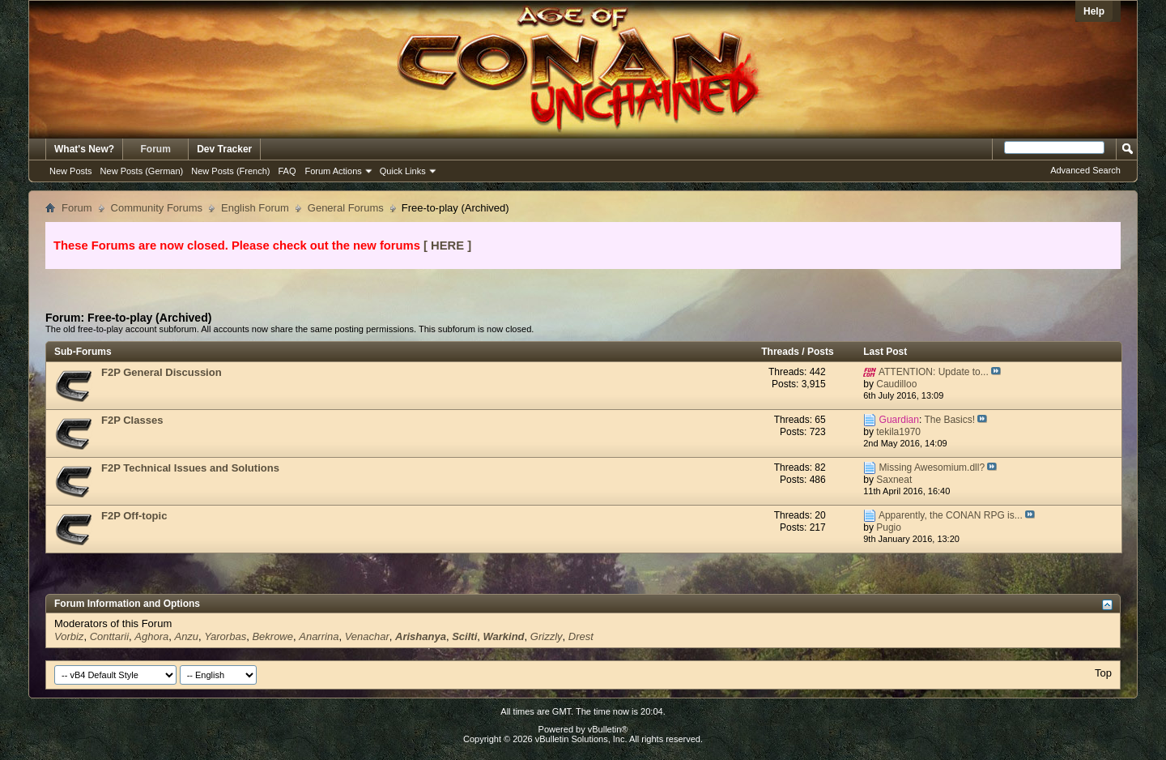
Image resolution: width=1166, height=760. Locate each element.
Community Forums (156, 208)
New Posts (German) (142, 171)
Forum (156, 149)
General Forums (346, 208)
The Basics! (949, 419)
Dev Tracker (224, 149)
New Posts (70, 171)
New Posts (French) (230, 171)
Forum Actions (333, 171)
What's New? (84, 149)
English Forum (255, 208)
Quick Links (403, 171)
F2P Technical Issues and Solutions (190, 468)
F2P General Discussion (161, 372)
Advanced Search (1085, 170)
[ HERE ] (447, 245)
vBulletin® (608, 729)
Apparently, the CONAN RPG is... (951, 515)
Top (1103, 673)
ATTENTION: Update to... (934, 372)
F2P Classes (132, 420)
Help (1093, 11)
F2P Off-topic (134, 516)
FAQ (287, 171)
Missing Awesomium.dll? (932, 467)
